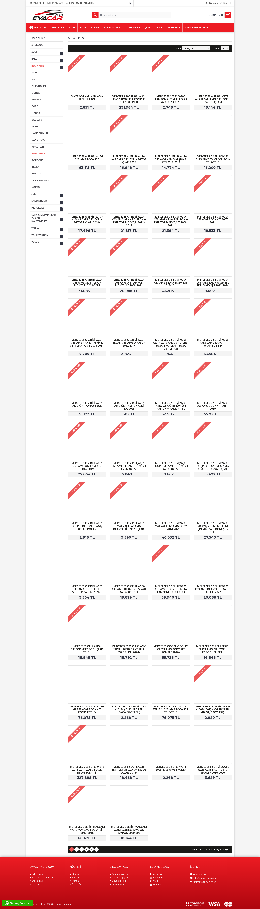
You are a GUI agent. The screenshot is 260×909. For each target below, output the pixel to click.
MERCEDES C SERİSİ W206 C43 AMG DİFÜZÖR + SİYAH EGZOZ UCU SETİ (129, 589)
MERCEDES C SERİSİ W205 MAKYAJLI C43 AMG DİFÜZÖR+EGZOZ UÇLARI (129, 526)
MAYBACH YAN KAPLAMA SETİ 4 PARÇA (87, 98)
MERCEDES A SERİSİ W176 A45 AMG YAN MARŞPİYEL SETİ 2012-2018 (171, 159)
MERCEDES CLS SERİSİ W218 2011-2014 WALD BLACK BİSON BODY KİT (87, 769)
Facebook (156, 874)
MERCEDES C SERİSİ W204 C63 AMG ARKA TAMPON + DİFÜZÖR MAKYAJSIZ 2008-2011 (171, 221)
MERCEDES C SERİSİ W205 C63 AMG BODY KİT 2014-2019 (213, 405)
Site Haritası (36, 881)
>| (96, 849)
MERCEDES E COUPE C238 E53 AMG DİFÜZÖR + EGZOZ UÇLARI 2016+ (129, 769)
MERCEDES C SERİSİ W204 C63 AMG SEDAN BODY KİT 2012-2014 (171, 282)
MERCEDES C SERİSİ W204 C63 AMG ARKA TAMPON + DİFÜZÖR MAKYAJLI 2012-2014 (129, 221)
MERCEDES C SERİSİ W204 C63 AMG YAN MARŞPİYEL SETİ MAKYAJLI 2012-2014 (212, 282)
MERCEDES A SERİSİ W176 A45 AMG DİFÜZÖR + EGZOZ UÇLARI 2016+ (129, 159)
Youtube (155, 884)
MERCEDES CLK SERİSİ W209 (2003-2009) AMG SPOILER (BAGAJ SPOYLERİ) (213, 709)
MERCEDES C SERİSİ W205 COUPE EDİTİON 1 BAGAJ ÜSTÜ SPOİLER (87, 526)
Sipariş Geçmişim (79, 884)
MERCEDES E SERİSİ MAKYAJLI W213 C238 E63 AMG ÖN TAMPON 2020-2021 (129, 829)
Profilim (75, 881)
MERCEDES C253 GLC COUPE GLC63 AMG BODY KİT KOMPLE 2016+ (171, 649)
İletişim (34, 884)
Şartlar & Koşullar (119, 874)
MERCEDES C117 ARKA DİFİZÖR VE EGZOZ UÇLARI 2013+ (87, 649)
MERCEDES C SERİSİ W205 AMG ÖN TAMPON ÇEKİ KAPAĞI (129, 405)
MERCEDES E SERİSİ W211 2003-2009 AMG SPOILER (170, 768)
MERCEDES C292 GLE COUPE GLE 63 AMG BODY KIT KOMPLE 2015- (87, 709)
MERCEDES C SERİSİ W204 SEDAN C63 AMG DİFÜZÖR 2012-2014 (129, 342)
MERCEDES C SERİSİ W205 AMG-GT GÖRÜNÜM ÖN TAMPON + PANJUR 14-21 (171, 405)
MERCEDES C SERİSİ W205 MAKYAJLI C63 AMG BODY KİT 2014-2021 (171, 526)
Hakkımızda (36, 874)
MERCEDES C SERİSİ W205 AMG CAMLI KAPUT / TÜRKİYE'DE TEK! (212, 342)
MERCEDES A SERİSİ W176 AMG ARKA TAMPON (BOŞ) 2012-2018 (213, 159)
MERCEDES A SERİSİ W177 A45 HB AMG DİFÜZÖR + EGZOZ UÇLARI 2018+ (87, 219)
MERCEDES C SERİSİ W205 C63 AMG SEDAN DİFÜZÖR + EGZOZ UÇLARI (129, 466)
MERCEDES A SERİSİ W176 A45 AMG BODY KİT (87, 158)
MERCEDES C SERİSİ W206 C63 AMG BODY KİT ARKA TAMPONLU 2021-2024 (171, 589)
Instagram (156, 877)
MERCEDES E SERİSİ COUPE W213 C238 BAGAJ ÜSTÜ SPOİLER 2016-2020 (212, 769)
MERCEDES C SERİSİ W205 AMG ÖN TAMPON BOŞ (87, 404)
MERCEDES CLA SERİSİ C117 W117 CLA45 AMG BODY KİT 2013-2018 (170, 709)
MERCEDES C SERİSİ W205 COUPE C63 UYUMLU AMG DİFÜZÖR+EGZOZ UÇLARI (213, 466)
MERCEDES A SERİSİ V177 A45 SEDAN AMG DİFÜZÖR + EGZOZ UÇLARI (212, 99)
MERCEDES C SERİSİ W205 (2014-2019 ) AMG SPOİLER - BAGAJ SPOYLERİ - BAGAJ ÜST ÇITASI (170, 344)
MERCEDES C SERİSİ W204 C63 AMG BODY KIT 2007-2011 (213, 219)
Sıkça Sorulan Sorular (41, 877)
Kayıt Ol (74, 877)
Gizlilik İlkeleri (118, 881)
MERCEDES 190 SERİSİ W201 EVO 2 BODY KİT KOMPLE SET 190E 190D (129, 99)
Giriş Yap (75, 874)
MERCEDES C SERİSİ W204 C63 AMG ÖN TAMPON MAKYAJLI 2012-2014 (87, 282)
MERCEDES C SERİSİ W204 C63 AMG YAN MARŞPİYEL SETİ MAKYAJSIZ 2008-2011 (87, 342)
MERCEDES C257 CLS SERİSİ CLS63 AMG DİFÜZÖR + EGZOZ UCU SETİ (212, 649)
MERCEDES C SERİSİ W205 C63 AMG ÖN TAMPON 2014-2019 (87, 466)
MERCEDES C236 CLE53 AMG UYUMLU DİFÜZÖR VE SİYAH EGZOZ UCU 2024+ (129, 649)
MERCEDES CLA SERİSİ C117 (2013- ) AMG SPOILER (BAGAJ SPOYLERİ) (129, 709)
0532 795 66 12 (199, 874)
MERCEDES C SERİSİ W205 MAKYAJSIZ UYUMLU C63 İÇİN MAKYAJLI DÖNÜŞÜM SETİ (213, 527)
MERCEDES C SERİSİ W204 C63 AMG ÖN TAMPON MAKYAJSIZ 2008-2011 (129, 282)
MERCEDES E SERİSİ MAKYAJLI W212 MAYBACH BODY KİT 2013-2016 (87, 829)
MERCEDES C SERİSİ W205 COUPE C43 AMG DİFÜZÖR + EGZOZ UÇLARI (170, 466)
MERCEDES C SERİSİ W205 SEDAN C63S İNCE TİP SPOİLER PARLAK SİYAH (87, 589)
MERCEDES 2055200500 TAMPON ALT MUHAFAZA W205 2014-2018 (171, 99)
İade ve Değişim (119, 877)
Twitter (155, 881)
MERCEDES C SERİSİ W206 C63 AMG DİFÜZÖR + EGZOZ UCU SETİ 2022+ (212, 589)
